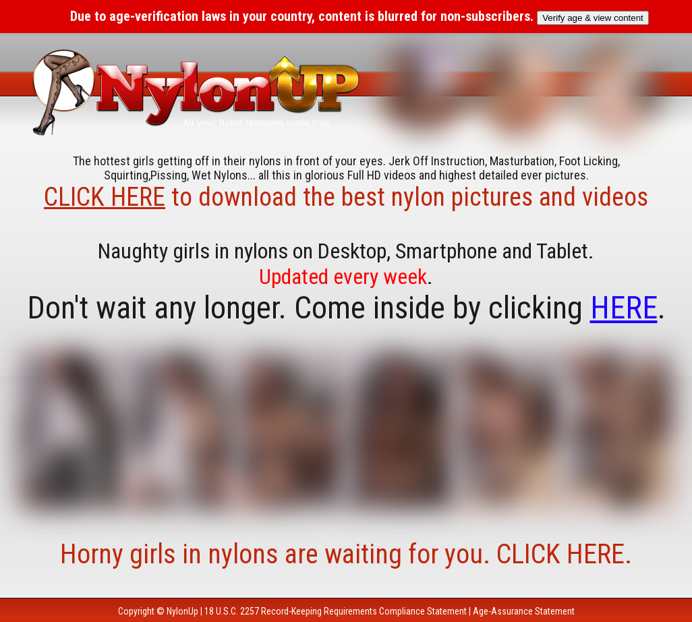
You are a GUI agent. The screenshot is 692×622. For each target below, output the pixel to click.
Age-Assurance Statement (524, 611)
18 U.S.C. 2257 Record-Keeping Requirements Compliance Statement (335, 611)
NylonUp (182, 611)
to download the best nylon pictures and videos (346, 197)
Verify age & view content (592, 18)
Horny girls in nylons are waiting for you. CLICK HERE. (346, 554)
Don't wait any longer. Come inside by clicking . (346, 307)
